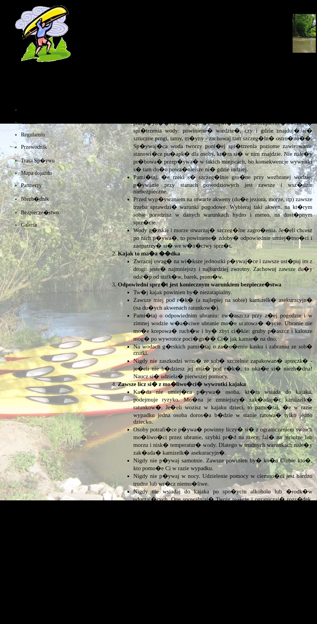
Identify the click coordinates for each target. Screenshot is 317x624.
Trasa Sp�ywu (38, 161)
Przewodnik (34, 147)
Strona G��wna (40, 110)
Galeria (29, 225)
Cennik (28, 122)
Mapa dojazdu (36, 173)
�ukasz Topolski (193, 613)
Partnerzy (31, 185)
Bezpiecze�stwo (40, 212)
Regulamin (33, 135)
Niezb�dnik (35, 199)
